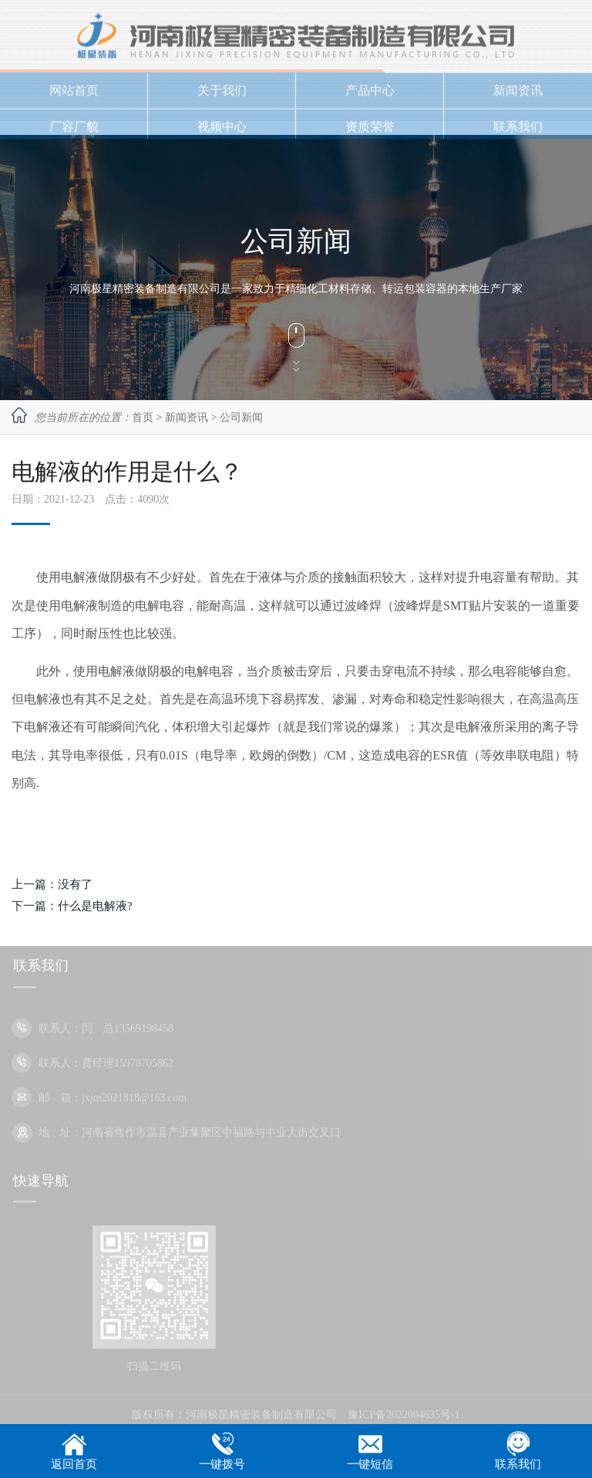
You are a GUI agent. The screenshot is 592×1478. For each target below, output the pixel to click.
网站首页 (74, 94)
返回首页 (74, 1464)
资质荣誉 (370, 130)
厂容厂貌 (74, 130)
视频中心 (222, 130)
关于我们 (222, 94)
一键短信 (370, 1464)
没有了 (75, 884)
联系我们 (518, 130)
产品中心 (370, 94)
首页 (142, 417)
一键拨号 (222, 1464)
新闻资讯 (518, 94)
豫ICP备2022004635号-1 (403, 1419)
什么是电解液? (95, 906)
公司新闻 (241, 417)
